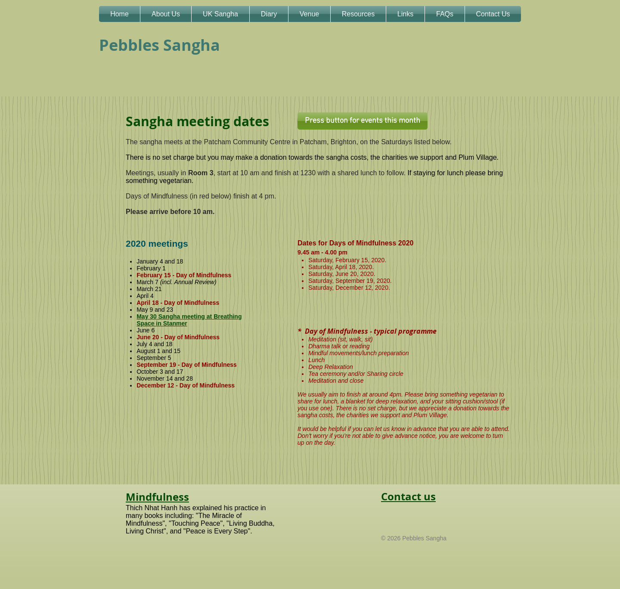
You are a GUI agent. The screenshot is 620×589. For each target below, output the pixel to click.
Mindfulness (157, 497)
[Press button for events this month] (363, 121)
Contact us (408, 496)
